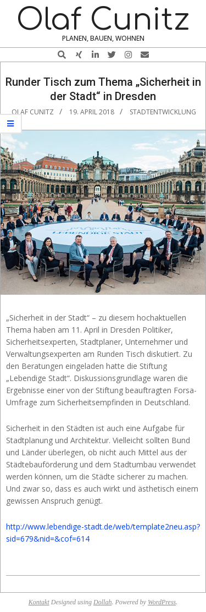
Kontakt (39, 602)
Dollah (102, 602)
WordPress (162, 602)
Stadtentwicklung (163, 112)
